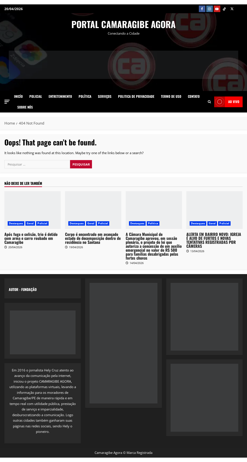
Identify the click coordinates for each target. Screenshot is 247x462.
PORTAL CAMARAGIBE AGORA (123, 24)
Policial (35, 96)
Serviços (104, 96)
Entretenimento (60, 96)
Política (85, 96)
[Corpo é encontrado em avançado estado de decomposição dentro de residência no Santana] (93, 210)
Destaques (16, 223)
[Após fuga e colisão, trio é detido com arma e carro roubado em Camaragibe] (32, 210)
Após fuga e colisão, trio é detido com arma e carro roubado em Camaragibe (31, 238)
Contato (194, 96)
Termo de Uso (171, 96)
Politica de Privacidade (136, 96)
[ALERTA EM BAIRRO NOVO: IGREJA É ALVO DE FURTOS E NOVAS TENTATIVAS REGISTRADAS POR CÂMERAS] (214, 210)
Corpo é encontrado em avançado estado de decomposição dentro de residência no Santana (93, 238)
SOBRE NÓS (25, 107)
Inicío (18, 96)
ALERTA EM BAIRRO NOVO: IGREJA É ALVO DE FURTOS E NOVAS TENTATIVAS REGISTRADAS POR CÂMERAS (213, 240)
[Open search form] (209, 102)
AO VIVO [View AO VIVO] (226, 101)
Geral (30, 223)
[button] (7, 101)
